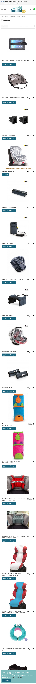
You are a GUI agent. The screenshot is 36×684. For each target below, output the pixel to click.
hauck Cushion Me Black (9, 207)
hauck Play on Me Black (9, 315)
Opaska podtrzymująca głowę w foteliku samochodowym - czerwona (13, 499)
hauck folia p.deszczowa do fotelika (12, 279)
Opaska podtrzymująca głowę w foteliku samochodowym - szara (13, 537)
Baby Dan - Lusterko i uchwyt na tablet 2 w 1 (14, 60)
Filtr (5, 26)
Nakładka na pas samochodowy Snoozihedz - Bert (11, 424)
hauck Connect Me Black (9, 135)
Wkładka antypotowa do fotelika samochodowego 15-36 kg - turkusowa (13, 611)
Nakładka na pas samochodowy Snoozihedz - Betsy (11, 462)
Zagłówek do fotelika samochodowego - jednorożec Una (14, 649)
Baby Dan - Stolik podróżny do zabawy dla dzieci (13, 98)
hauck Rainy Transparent (9, 351)
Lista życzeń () (5, 3)
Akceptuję (6, 680)
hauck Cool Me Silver (8, 171)
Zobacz (5, 174)
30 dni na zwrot (24, 1)
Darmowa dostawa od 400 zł (12, 1)
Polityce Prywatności (16, 677)
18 (32, 26)
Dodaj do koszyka (9, 64)
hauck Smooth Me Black (9, 387)
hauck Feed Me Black (8, 243)
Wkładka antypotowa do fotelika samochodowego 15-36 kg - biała (12, 574)
